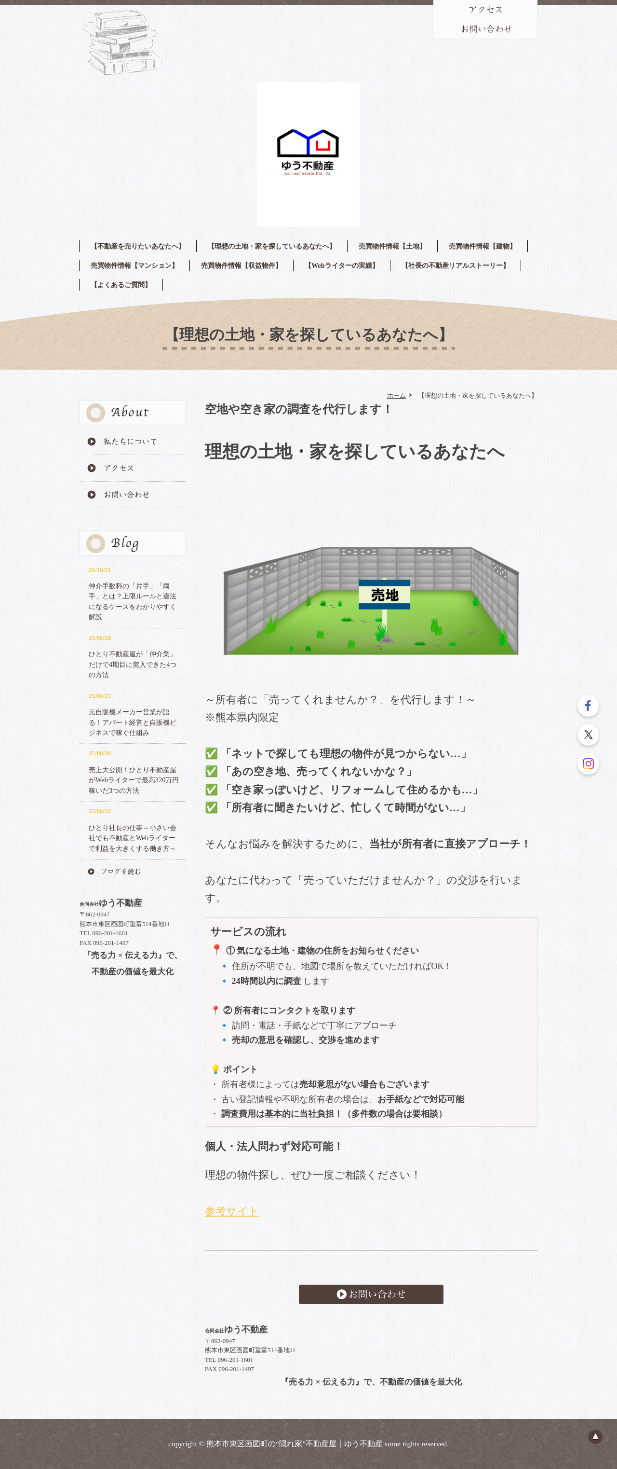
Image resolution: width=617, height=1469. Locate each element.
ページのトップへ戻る (595, 1436)
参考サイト (232, 1211)
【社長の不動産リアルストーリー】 (456, 265)
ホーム (396, 395)
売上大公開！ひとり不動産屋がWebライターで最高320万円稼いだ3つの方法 (134, 780)
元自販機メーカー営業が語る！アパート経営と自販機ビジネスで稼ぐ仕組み (132, 722)
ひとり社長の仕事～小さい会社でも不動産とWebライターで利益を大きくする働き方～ (132, 838)
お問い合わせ (371, 1294)
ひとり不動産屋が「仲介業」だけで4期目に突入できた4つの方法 (132, 664)
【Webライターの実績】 (342, 265)
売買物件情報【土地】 (392, 246)
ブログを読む (133, 871)
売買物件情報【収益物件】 (241, 265)
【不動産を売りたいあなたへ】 (138, 246)
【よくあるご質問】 (121, 285)
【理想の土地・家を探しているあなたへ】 (272, 246)
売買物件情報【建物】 (482, 246)
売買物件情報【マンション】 (134, 265)
